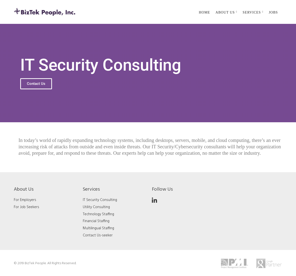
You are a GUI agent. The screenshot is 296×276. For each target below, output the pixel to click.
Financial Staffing (96, 221)
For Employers (25, 200)
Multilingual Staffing (98, 228)
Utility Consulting (96, 207)
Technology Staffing (98, 214)
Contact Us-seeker (98, 235)
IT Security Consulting (100, 200)
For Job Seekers (26, 207)
